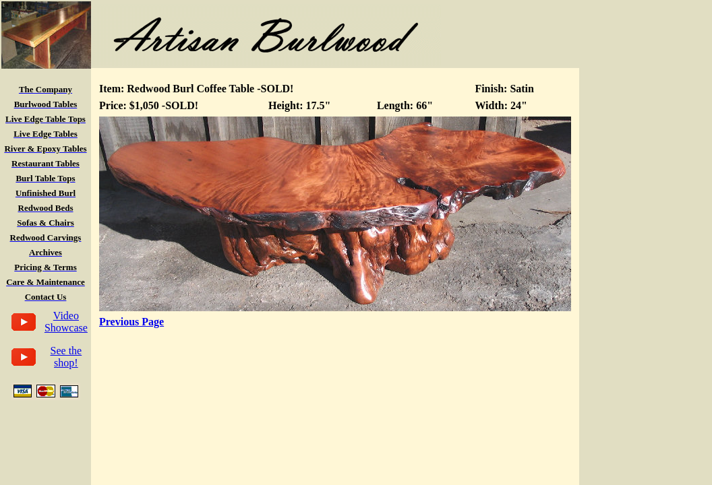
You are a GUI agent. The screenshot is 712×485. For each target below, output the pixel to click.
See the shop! (66, 356)
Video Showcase (66, 321)
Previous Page (131, 321)
